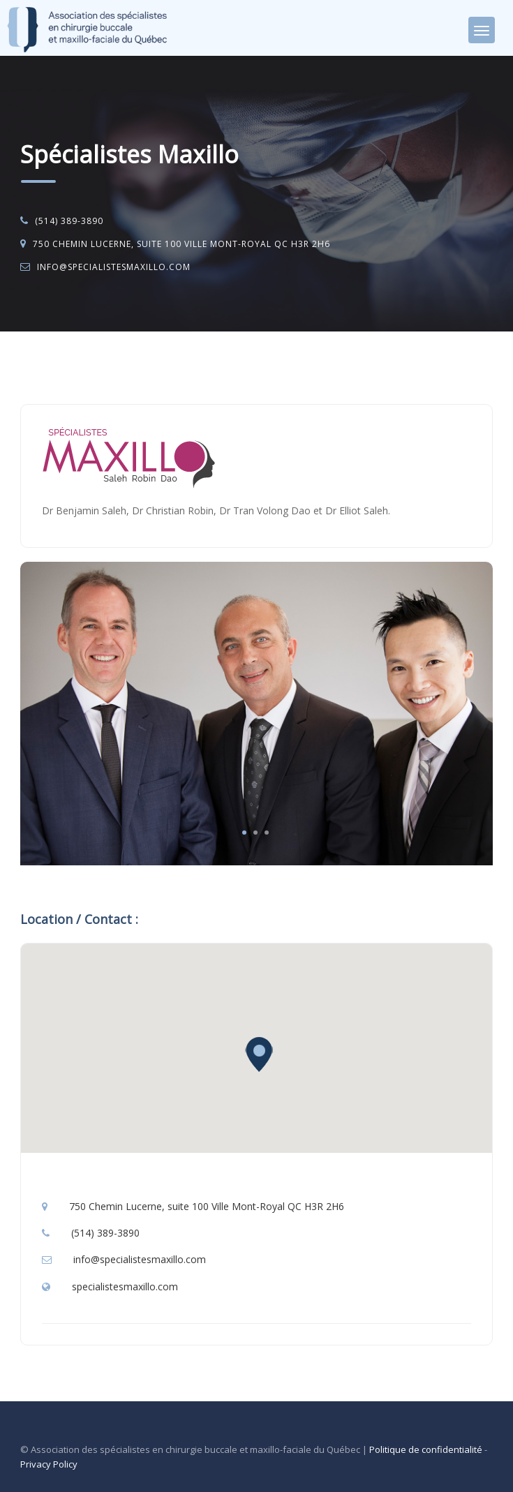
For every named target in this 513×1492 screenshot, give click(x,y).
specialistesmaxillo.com (125, 1286)
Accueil (50, 367)
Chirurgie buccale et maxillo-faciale (158, 367)
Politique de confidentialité (425, 1449)
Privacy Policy (48, 1464)
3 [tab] (267, 832)
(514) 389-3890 (69, 221)
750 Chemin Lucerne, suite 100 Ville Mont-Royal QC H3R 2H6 (181, 244)
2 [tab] (255, 832)
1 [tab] (244, 832)
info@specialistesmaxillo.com (114, 267)
